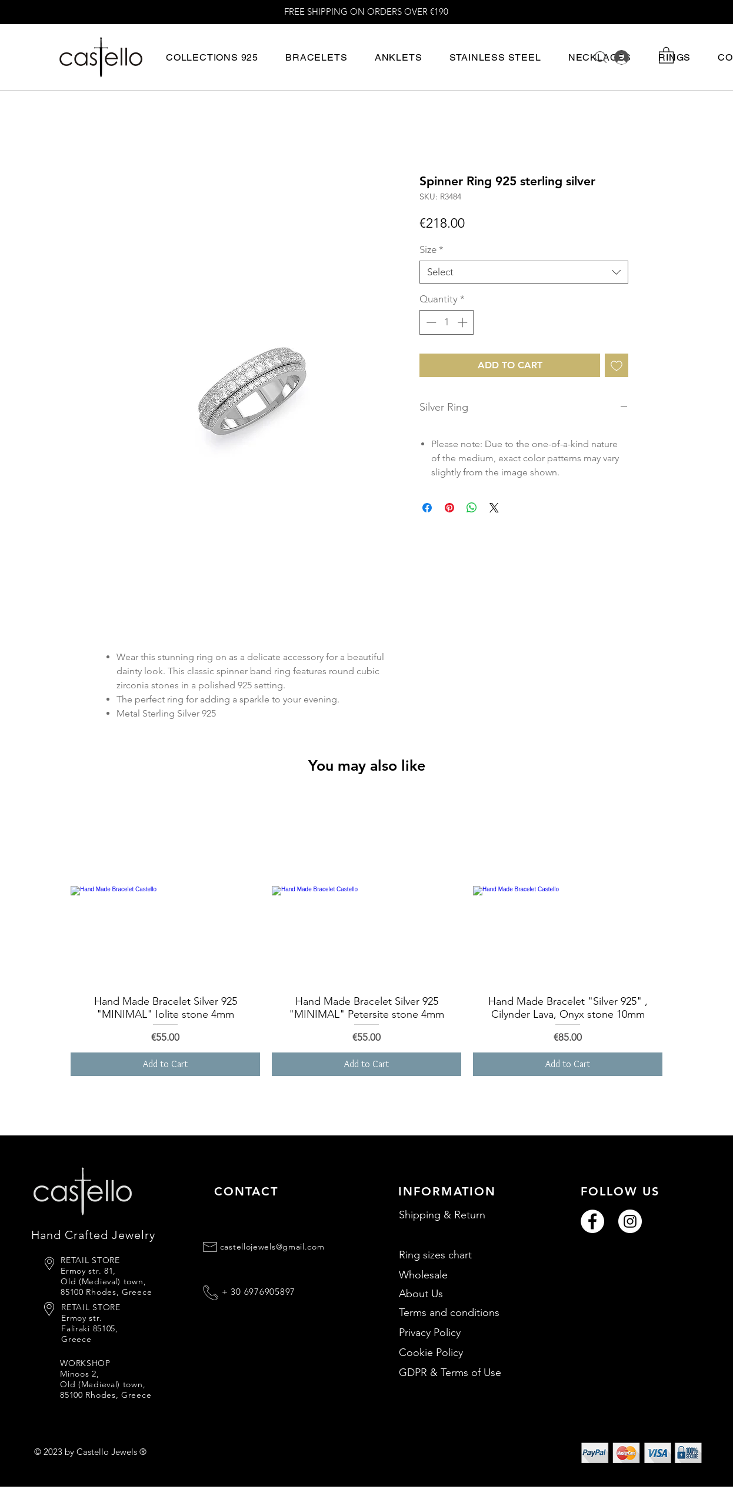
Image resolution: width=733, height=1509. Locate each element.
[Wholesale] (461, 1275)
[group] (366, 935)
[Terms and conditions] (461, 1313)
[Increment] (463, 322)
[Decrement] (430, 322)
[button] (212, 57)
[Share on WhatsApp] (472, 508)
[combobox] (523, 272)
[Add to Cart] (165, 1064)
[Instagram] (630, 1221)
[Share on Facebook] (427, 508)
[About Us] (461, 1294)
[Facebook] (592, 1221)
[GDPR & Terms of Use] (461, 1373)
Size (431, 249)
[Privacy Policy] (461, 1333)
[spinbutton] (447, 322)
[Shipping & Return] (461, 1215)
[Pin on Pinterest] (449, 508)
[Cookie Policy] (461, 1353)
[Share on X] (494, 508)
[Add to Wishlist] (616, 365)
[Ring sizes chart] (461, 1255)
